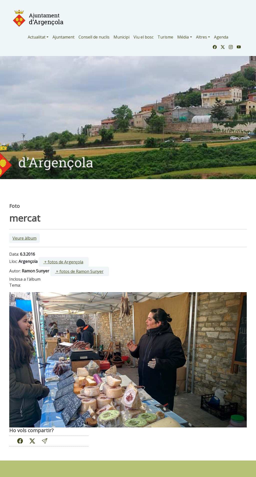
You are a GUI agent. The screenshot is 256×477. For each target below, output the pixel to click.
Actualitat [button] (37, 37)
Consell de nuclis (94, 37)
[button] (44, 441)
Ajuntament (63, 37)
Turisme (165, 37)
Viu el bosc (144, 37)
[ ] (64, 262)
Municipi (122, 37)
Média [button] (183, 37)
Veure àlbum (24, 238)
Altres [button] (201, 37)
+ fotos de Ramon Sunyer (79, 271)
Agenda (221, 37)
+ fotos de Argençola (63, 262)
